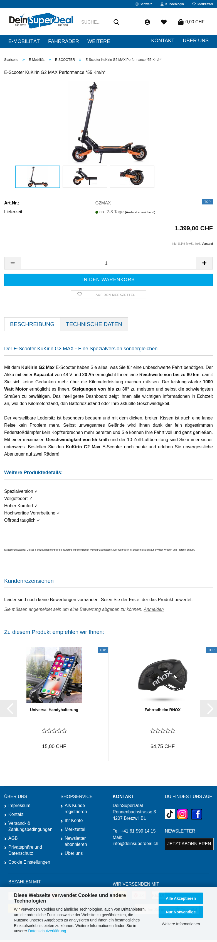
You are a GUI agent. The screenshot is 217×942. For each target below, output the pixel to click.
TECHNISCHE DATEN (94, 324)
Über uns (74, 853)
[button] (143, 4)
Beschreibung (32, 324)
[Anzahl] (108, 263)
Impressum (19, 805)
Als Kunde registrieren (76, 808)
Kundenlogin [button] (172, 4)
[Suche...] (116, 22)
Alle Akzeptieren (181, 898)
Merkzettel (202, 4)
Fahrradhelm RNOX (163, 710)
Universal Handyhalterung (54, 710)
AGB (13, 838)
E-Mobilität (24, 41)
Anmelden (154, 609)
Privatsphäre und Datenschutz (25, 850)
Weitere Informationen (181, 924)
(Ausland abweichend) (140, 212)
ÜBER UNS (196, 40)
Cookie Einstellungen (29, 862)
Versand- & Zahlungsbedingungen (30, 826)
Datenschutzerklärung (47, 931)
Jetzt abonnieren (189, 843)
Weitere (98, 41)
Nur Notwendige (181, 912)
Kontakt (162, 40)
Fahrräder (63, 41)
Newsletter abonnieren (76, 841)
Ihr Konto (74, 820)
